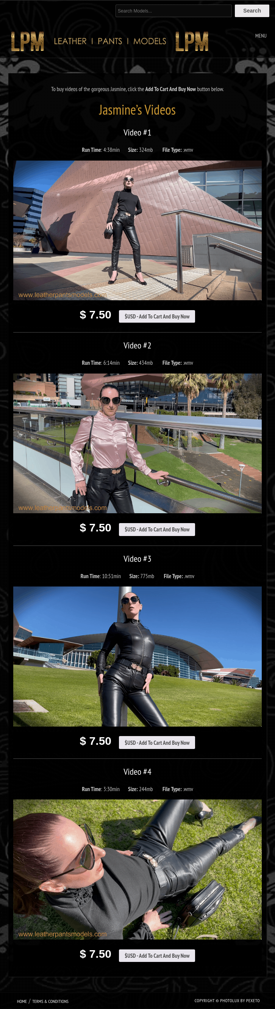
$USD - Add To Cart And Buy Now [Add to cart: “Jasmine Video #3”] (157, 742)
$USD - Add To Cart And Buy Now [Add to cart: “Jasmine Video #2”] (157, 529)
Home (22, 1001)
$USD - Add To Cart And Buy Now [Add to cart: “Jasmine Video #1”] (157, 316)
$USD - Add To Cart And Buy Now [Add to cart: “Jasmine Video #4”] (157, 955)
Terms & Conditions (50, 1001)
